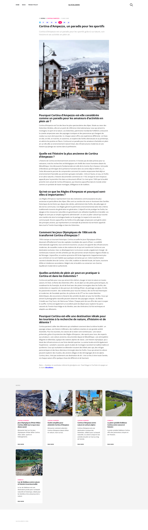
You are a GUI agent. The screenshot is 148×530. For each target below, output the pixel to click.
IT (43, 22)
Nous (24, 5)
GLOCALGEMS (74, 5)
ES (51, 22)
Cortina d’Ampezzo (53, 18)
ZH (64, 22)
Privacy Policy (33, 5)
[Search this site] (131, 4)
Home (17, 5)
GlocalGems (49, 367)
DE (56, 22)
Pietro (43, 18)
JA (68, 22)
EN (47, 22)
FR (60, 22)
